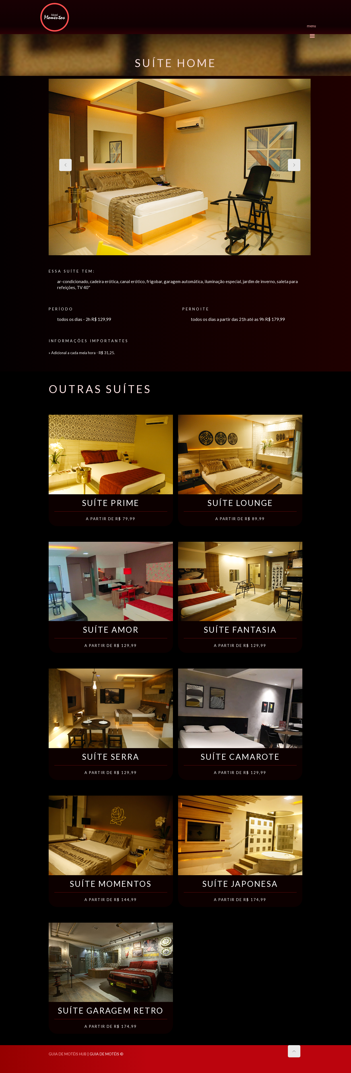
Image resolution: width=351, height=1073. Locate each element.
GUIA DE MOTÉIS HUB (67, 1054)
